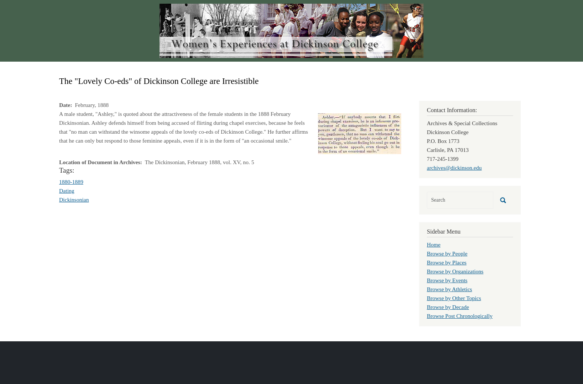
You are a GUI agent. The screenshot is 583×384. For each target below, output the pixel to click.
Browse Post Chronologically (460, 316)
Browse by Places (447, 263)
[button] (359, 133)
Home (434, 245)
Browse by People (447, 254)
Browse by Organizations (455, 271)
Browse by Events (447, 280)
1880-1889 (71, 182)
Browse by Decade (448, 307)
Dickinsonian (74, 200)
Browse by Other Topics (454, 298)
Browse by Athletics (449, 289)
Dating (66, 191)
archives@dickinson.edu (454, 168)
